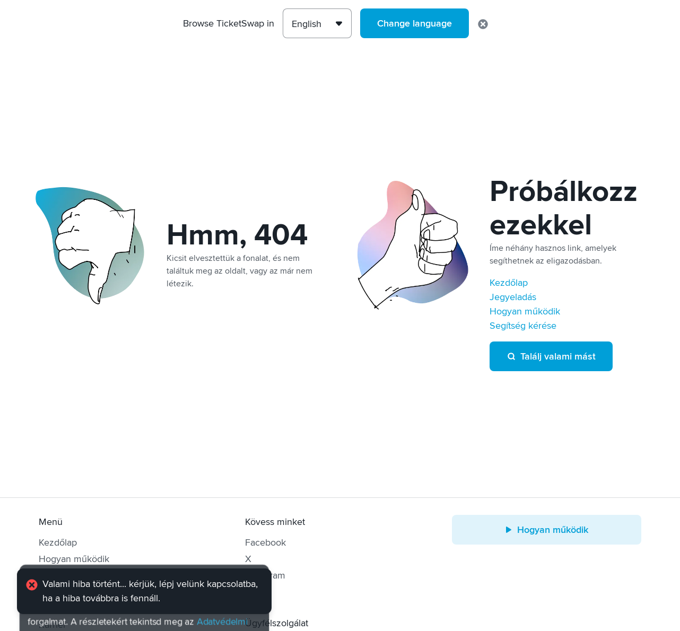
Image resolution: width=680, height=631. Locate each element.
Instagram (265, 575)
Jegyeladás (513, 297)
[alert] (144, 591)
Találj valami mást (551, 356)
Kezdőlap (509, 282)
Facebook (265, 542)
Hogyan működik (525, 311)
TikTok (258, 592)
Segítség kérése (523, 325)
